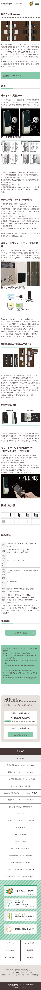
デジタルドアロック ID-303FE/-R (20, 807)
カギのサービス (30, 943)
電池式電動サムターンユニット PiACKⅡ (20, 765)
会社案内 (30, 957)
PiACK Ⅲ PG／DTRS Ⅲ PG (20, 848)
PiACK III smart (16, 76)
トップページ (9, 943)
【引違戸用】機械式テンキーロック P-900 (20, 779)
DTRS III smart (20, 842)
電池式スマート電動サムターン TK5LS (20, 869)
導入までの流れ (10, 957)
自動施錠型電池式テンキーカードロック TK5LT (20, 793)
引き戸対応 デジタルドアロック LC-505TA (20, 876)
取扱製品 (30, 950)
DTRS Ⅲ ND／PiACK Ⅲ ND (20, 862)
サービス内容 (9, 950)
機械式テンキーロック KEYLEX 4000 (20, 772)
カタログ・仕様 (20, 633)
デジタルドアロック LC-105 (20, 786)
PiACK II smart (21, 814)
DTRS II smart (20, 828)
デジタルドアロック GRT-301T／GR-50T (20, 821)
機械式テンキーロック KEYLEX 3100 (20, 800)
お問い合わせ (20, 735)
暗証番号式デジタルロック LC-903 (20, 855)
